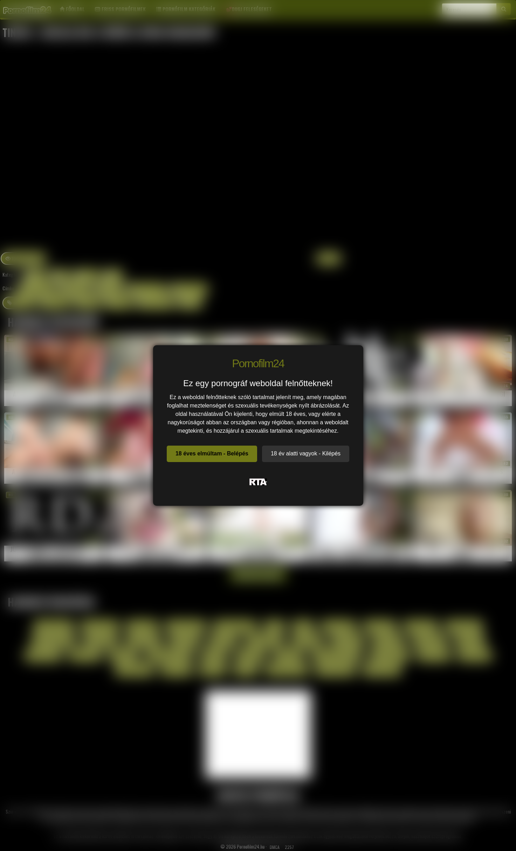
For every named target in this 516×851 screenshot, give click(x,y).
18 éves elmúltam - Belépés (212, 453)
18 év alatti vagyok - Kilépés (305, 453)
